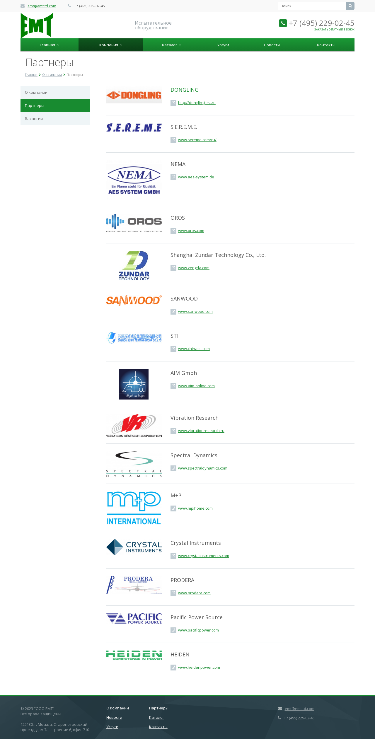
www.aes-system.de (196, 177)
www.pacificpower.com (198, 630)
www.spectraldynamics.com (202, 468)
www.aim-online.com (196, 385)
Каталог (171, 44)
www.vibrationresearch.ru (201, 430)
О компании (36, 92)
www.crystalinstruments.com (203, 555)
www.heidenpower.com (199, 667)
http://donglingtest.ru (197, 102)
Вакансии (34, 118)
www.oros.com (191, 230)
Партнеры (34, 105)
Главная (49, 44)
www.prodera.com (194, 592)
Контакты (326, 44)
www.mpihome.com (195, 508)
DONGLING (185, 89)
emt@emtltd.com (42, 6)
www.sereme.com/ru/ (197, 139)
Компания (110, 44)
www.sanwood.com (195, 311)
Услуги (223, 44)
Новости (272, 44)
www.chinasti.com (194, 348)
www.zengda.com (193, 267)
